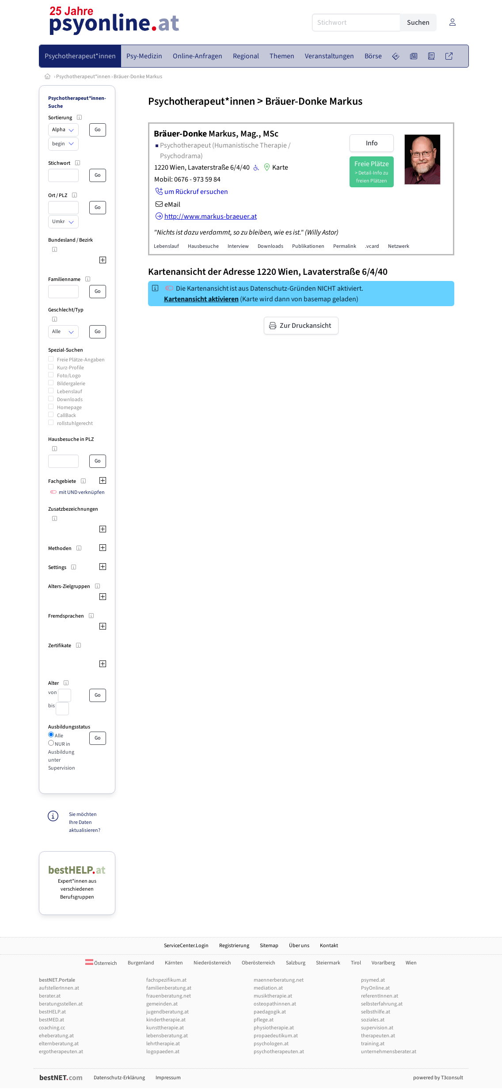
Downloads (70, 399)
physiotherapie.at (274, 1028)
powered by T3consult (438, 1077)
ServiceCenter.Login (186, 945)
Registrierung (234, 945)
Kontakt (329, 945)
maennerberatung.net (279, 980)
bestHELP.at (52, 1012)
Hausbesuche (203, 246)
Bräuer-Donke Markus (138, 76)
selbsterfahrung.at (382, 1004)
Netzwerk (398, 246)
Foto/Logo (69, 375)
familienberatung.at (168, 988)
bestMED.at (51, 1020)
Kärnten (174, 963)
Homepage (69, 407)
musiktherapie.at (273, 996)
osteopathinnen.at (275, 1004)
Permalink (344, 246)
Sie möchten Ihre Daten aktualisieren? (84, 822)
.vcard (372, 246)
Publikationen (308, 246)
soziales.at (372, 1020)
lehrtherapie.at (163, 1043)
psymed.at (373, 980)
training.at (372, 1043)
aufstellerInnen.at (59, 988)
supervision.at (377, 1028)
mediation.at (268, 988)
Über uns (299, 945)
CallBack (66, 415)
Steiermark (328, 963)
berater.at (50, 996)
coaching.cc (52, 1028)
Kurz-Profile (70, 368)
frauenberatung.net (168, 996)
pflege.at (264, 1020)
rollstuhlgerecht (75, 423)
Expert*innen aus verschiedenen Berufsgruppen (77, 885)
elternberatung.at (59, 1043)
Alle (58, 736)
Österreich (101, 963)
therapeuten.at (378, 1036)
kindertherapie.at (166, 1020)
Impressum (168, 1077)
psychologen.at (271, 1043)
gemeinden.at (162, 1004)
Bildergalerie (71, 383)
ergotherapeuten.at (61, 1051)
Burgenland (141, 963)
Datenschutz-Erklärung (119, 1077)
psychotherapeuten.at (279, 1051)
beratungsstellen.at (61, 1004)
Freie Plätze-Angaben (81, 360)
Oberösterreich (258, 963)
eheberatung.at (56, 1036)
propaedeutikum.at (276, 1036)
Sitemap (269, 945)
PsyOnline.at (375, 988)
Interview (238, 246)
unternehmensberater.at (388, 1051)
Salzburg (295, 963)
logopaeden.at (162, 1051)
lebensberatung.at (167, 1036)
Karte (275, 167)
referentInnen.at (379, 996)
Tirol (356, 963)
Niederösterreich (212, 963)
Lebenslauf (69, 391)
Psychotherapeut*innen (83, 76)
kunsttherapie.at (165, 1028)
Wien (411, 963)
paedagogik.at (270, 1012)
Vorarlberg (383, 963)
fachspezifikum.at (166, 980)
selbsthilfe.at (375, 1012)
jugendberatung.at (167, 1012)
